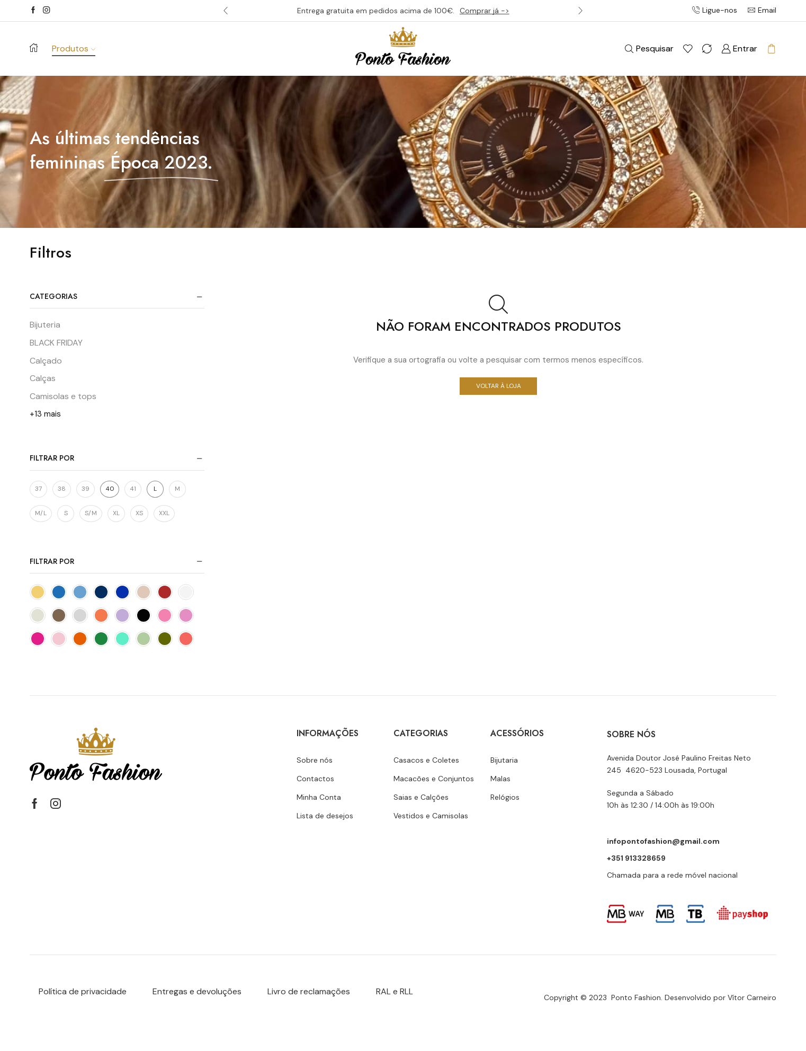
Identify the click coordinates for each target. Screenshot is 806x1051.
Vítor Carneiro (752, 997)
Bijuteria (45, 324)
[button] (225, 11)
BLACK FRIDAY (56, 342)
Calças (43, 378)
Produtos (73, 48)
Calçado (46, 360)
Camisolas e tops (63, 396)
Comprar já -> (484, 10)
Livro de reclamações (308, 991)
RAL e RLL (394, 991)
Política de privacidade (83, 991)
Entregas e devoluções (197, 991)
